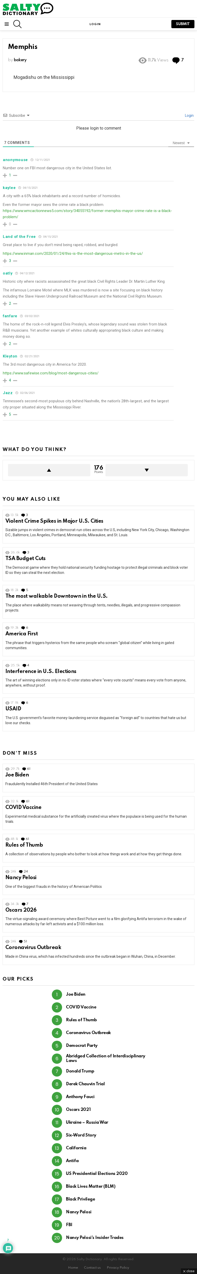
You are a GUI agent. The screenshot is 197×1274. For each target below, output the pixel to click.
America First (21, 634)
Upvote (49, 470)
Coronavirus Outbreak (33, 947)
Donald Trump (80, 1071)
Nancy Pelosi (20, 877)
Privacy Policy (118, 1267)
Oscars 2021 (78, 1110)
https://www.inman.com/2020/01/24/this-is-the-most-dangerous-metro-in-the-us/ (73, 253)
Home (73, 1267)
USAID (13, 709)
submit (183, 24)
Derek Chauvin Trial (85, 1084)
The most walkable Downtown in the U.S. (56, 596)
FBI (69, 1225)
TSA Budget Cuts (25, 558)
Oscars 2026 (20, 910)
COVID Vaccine (23, 807)
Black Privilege (80, 1199)
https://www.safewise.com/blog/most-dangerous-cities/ (50, 373)
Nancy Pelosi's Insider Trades (95, 1238)
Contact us (92, 1267)
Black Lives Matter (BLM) (90, 1186)
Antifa (72, 1161)
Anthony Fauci (80, 1097)
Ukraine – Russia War (87, 1122)
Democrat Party (81, 1046)
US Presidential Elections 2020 (97, 1174)
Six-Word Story (81, 1135)
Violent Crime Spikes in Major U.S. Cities (54, 521)
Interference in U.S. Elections (40, 671)
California (76, 1148)
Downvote (146, 470)
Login (189, 115)
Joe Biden (17, 775)
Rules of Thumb (24, 845)
